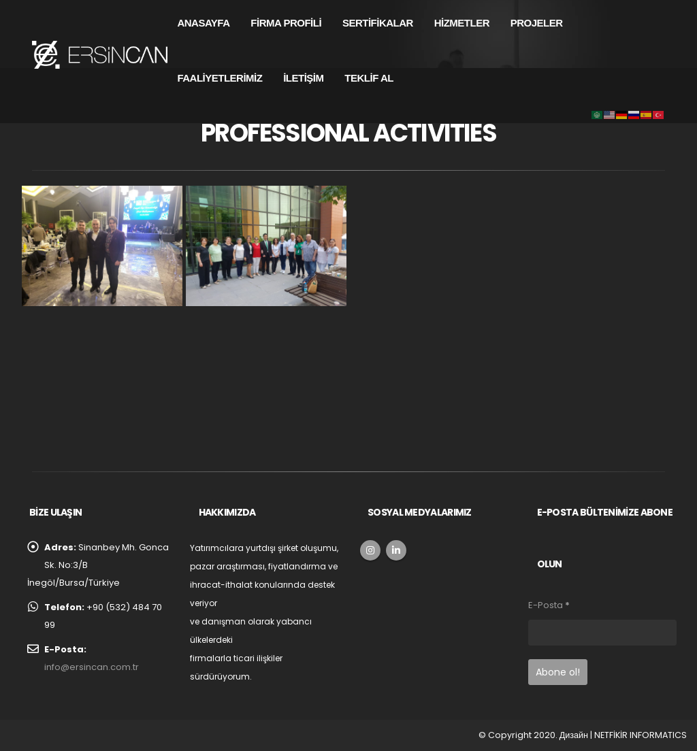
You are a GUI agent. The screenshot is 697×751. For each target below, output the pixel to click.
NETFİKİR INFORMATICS (640, 735)
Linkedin (396, 550)
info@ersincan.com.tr (91, 667)
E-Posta (549, 605)
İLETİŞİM (303, 78)
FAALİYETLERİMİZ (219, 78)
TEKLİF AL (368, 78)
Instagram (370, 550)
